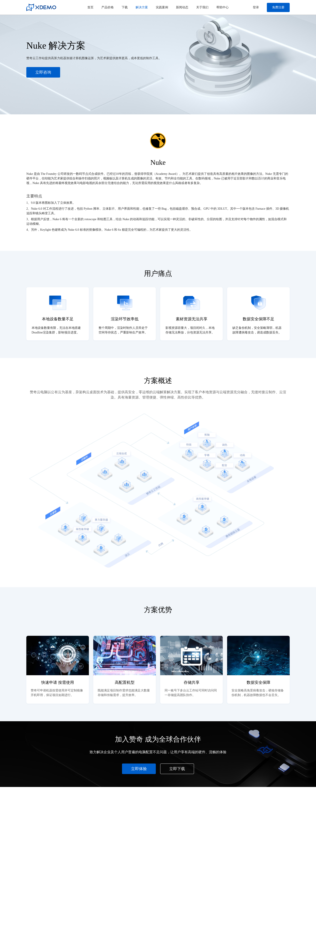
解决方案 (142, 7)
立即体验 (139, 769)
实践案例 (162, 7)
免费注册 (278, 7)
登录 (256, 7)
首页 (90, 7)
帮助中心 (222, 7)
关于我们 (202, 7)
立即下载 (177, 769)
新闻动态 (182, 7)
